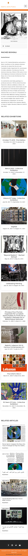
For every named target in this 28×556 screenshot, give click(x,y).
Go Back (6, 46)
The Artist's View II (14, 374)
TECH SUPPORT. (17, 554)
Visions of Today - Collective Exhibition (14, 199)
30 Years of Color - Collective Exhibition (14, 403)
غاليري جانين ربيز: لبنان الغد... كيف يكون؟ (13, 472)
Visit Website (14, 41)
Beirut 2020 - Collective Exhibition (14, 169)
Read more (5, 448)
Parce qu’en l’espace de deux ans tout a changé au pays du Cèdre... (13, 444)
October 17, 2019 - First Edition (14, 140)
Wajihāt (14, 227)
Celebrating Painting (14, 283)
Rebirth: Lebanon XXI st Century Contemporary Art (14, 346)
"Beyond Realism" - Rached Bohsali (14, 256)
